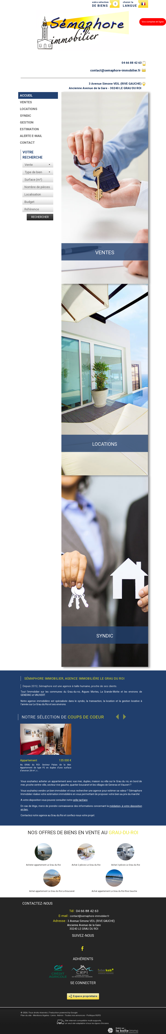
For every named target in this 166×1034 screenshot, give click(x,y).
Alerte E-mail (31, 136)
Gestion (26, 122)
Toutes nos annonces (75, 1015)
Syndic (25, 115)
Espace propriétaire (83, 996)
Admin (60, 1015)
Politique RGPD (94, 1015)
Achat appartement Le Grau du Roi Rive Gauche (114, 891)
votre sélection (100, 4)
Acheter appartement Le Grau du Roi (43, 865)
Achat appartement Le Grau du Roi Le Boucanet (52, 891)
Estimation (29, 129)
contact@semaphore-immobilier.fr (115, 70)
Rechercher (40, 217)
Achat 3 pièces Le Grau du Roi (125, 865)
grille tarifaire (80, 800)
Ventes (26, 102)
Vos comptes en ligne (153, 21)
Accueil (26, 95)
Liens (53, 1015)
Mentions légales (41, 1015)
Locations (28, 109)
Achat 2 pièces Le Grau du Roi (86, 865)
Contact (27, 142)
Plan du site (26, 1015)
